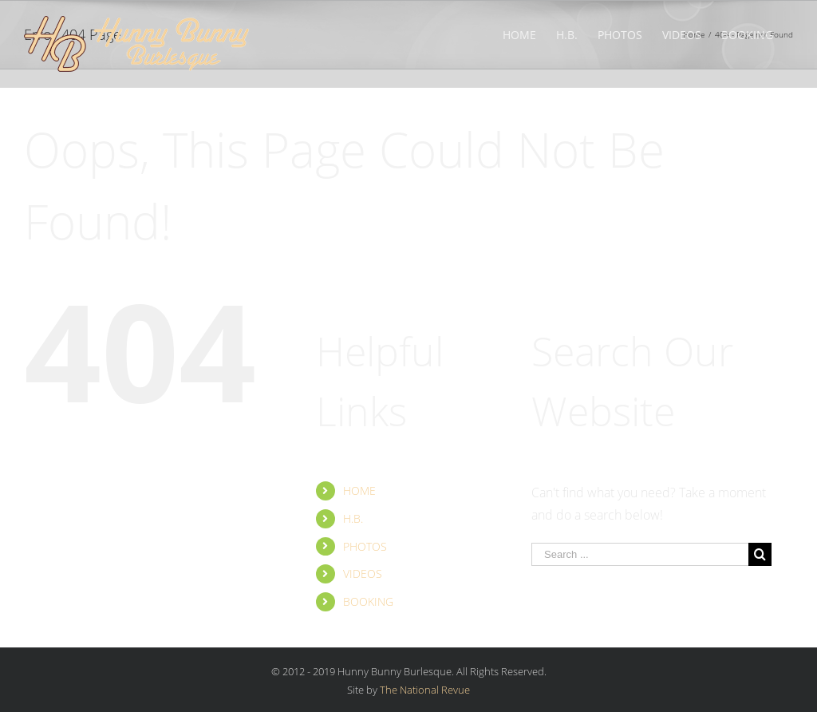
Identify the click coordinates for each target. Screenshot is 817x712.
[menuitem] (519, 33)
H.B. (353, 518)
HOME (359, 490)
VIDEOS (362, 573)
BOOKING (368, 601)
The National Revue (425, 689)
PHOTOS (365, 546)
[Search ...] (639, 554)
